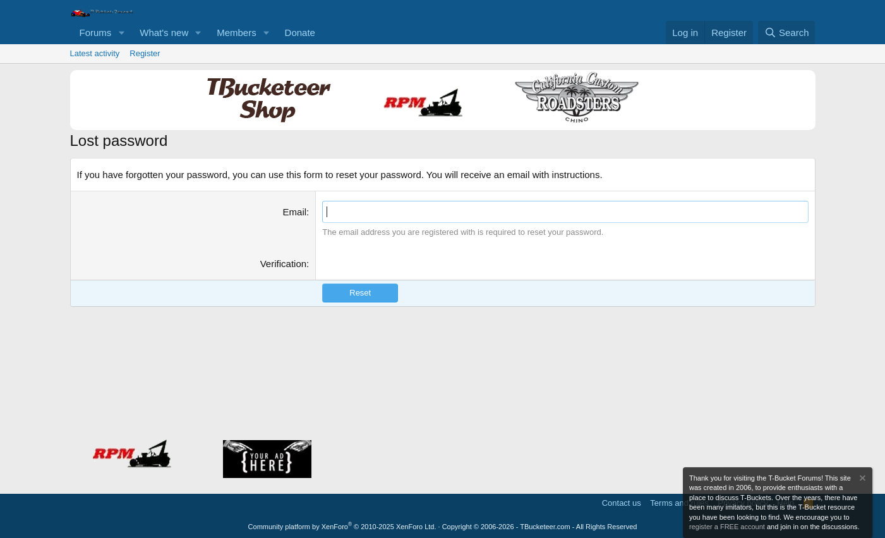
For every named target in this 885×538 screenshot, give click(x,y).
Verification (283, 263)
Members (236, 32)
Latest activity (95, 53)
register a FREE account (727, 526)
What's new (164, 32)
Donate (300, 32)
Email (295, 211)
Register (144, 53)
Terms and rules (679, 503)
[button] (121, 32)
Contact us (621, 503)
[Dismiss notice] (862, 480)
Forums (96, 32)
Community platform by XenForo (342, 526)
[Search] (787, 32)
